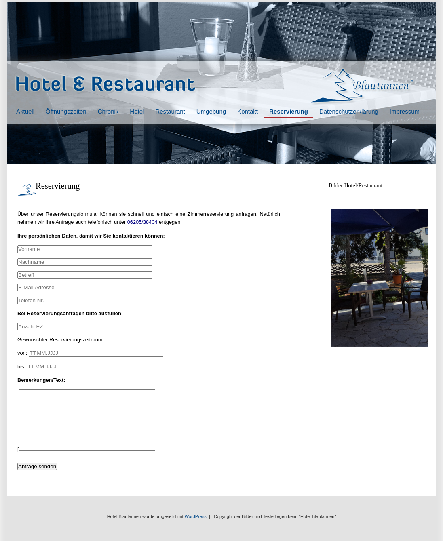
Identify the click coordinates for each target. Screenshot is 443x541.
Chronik (108, 111)
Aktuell (25, 111)
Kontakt (247, 111)
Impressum (405, 111)
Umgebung (211, 111)
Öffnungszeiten (66, 111)
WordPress (196, 528)
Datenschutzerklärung (348, 111)
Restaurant (170, 111)
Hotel (137, 111)
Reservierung (288, 111)
